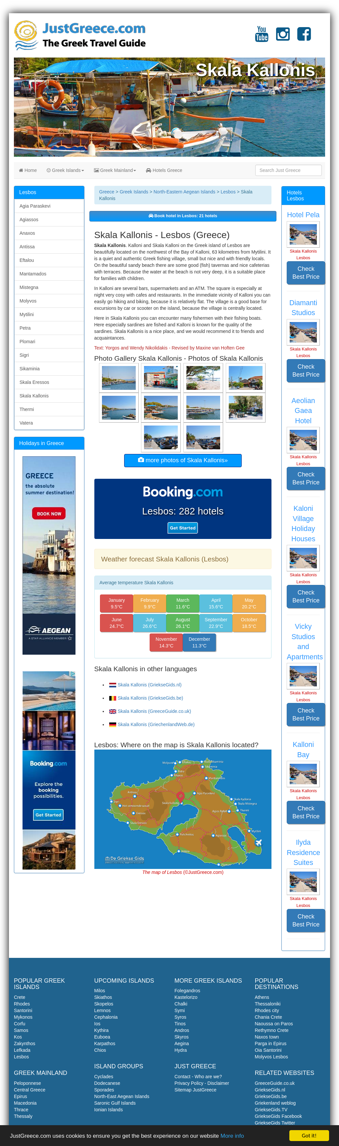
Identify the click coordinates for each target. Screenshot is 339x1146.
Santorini (23, 1010)
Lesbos (227, 191)
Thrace (21, 1109)
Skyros (181, 1037)
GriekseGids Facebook (278, 1116)
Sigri (24, 355)
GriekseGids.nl (270, 1089)
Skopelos (104, 1003)
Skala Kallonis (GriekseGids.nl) (145, 684)
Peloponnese (27, 1083)
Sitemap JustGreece (195, 1089)
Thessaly (23, 1116)
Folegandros (187, 990)
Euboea (102, 1037)
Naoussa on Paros (274, 1023)
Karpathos (105, 1043)
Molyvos (28, 301)
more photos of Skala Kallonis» (183, 460)
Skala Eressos (34, 382)
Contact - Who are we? (198, 1076)
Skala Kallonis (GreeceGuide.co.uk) (150, 711)
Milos (99, 990)
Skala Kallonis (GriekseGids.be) (146, 698)
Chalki (180, 1003)
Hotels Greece (164, 170)
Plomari (27, 341)
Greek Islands (65, 170)
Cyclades (104, 1076)
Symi (179, 1010)
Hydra (180, 1050)
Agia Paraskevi (35, 206)
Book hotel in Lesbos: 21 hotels (183, 216)
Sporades (104, 1089)
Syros (180, 1017)
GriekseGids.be (271, 1096)
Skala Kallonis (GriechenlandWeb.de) (152, 724)
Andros (181, 1030)
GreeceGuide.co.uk (275, 1083)
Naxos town (267, 1037)
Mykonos (23, 1017)
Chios (100, 1050)
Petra (25, 328)
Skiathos (103, 997)
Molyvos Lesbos (271, 1056)
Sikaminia (30, 368)
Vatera (26, 423)
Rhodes (22, 1003)
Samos (21, 1030)
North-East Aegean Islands (122, 1096)
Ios (97, 1023)
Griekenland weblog (275, 1103)
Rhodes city (267, 1010)
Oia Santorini (268, 1050)
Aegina (181, 1043)
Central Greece (29, 1089)
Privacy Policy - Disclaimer (201, 1083)
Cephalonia (106, 1017)
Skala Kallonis (34, 395)
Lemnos (102, 1010)
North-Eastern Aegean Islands (185, 191)
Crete (19, 997)
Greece (107, 191)
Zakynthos (24, 1043)
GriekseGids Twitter (275, 1123)
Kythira (101, 1030)
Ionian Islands (108, 1109)
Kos (18, 1037)
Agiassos (29, 219)
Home (28, 170)
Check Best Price (305, 273)
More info (232, 1136)
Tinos (180, 1023)
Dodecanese (107, 1083)
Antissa (27, 246)
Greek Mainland (115, 170)
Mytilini (27, 314)
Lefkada (22, 1050)
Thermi (27, 409)
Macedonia (25, 1103)
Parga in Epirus (271, 1043)
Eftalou (27, 260)
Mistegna (29, 287)
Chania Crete (268, 1017)
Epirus (20, 1096)
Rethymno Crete (272, 1030)
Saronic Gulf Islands (115, 1103)
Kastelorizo (185, 997)
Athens (262, 997)
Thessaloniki (268, 1003)
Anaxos (27, 233)
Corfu (19, 1023)
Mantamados (33, 273)
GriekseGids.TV (271, 1109)
